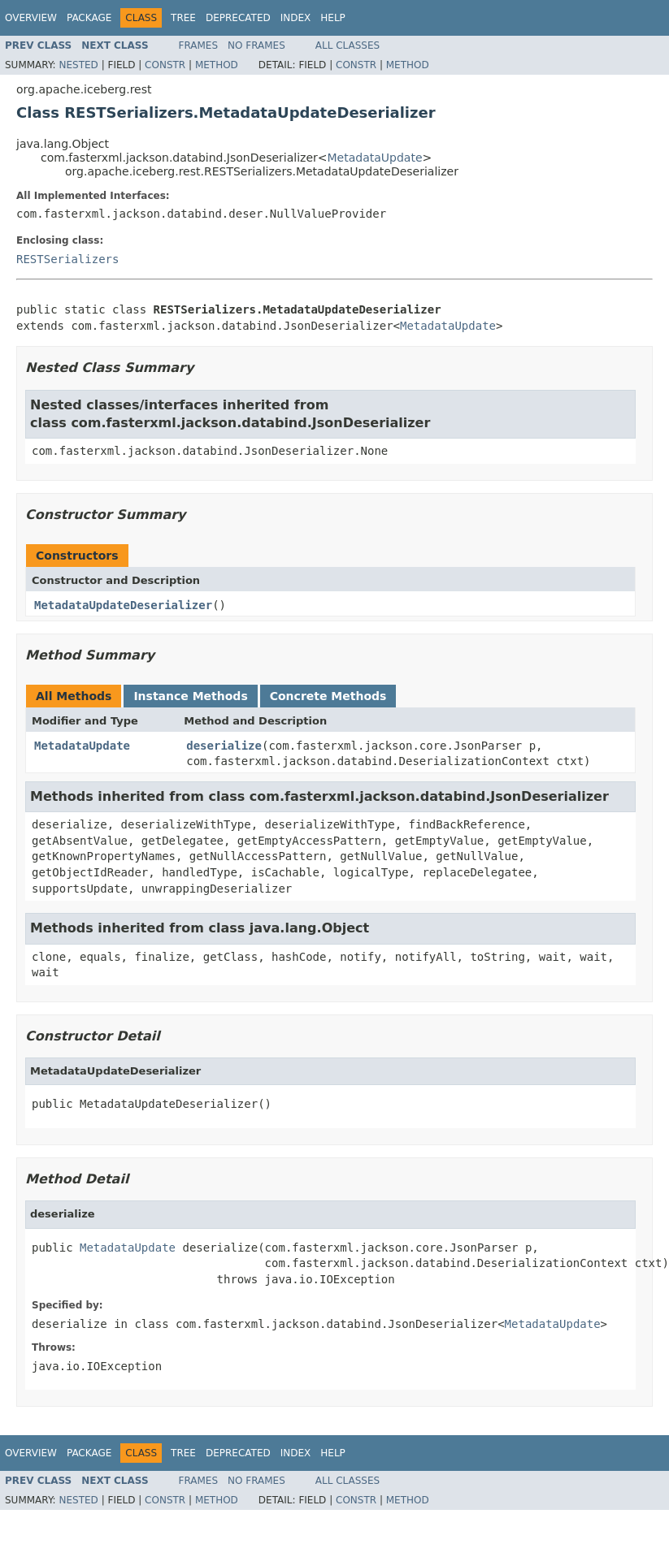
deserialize (224, 745)
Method (216, 65)
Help (332, 18)
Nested (78, 65)
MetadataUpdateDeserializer (123, 605)
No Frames (256, 45)
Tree (183, 18)
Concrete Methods (328, 696)
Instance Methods (190, 696)
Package (89, 18)
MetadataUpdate (375, 157)
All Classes (347, 45)
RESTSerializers (67, 259)
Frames (199, 45)
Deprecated (238, 18)
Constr (165, 65)
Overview (31, 18)
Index (295, 18)
